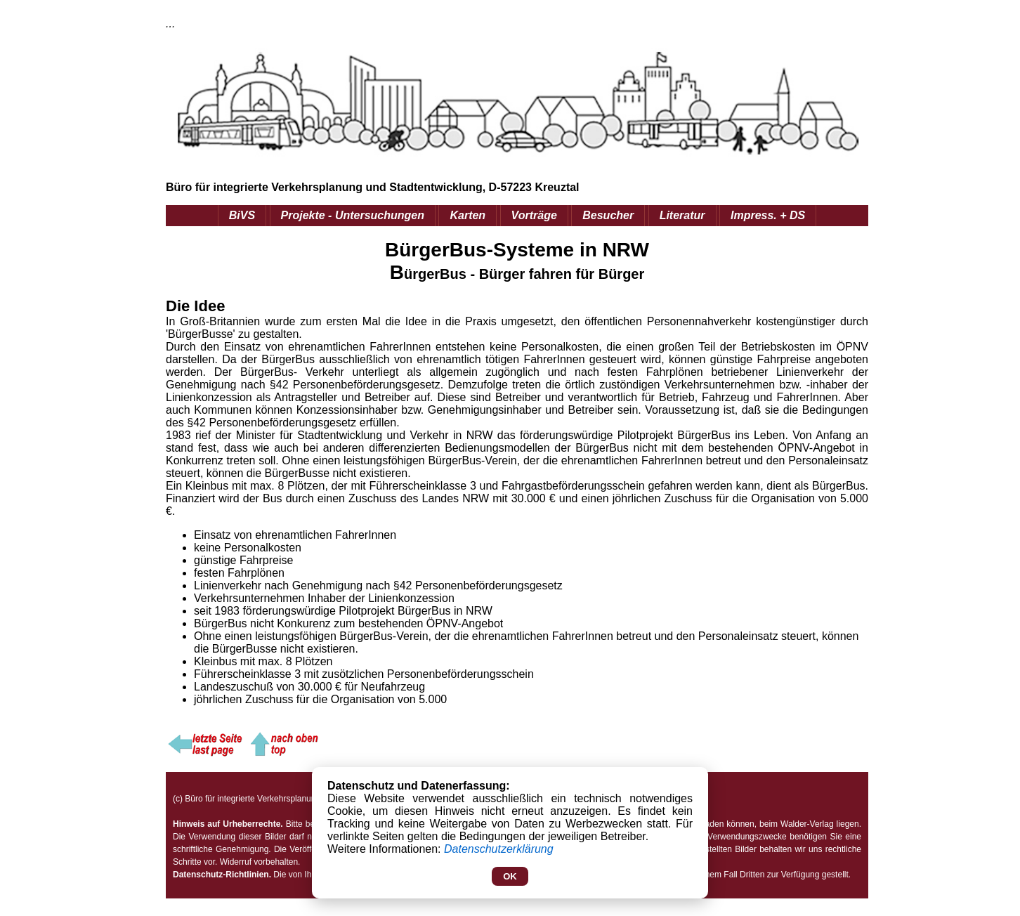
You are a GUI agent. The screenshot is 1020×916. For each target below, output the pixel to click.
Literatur (682, 215)
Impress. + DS (768, 215)
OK (510, 876)
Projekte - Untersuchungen (352, 215)
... (170, 24)
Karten (467, 215)
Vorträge (534, 215)
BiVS (242, 215)
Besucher (608, 215)
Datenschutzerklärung (499, 849)
